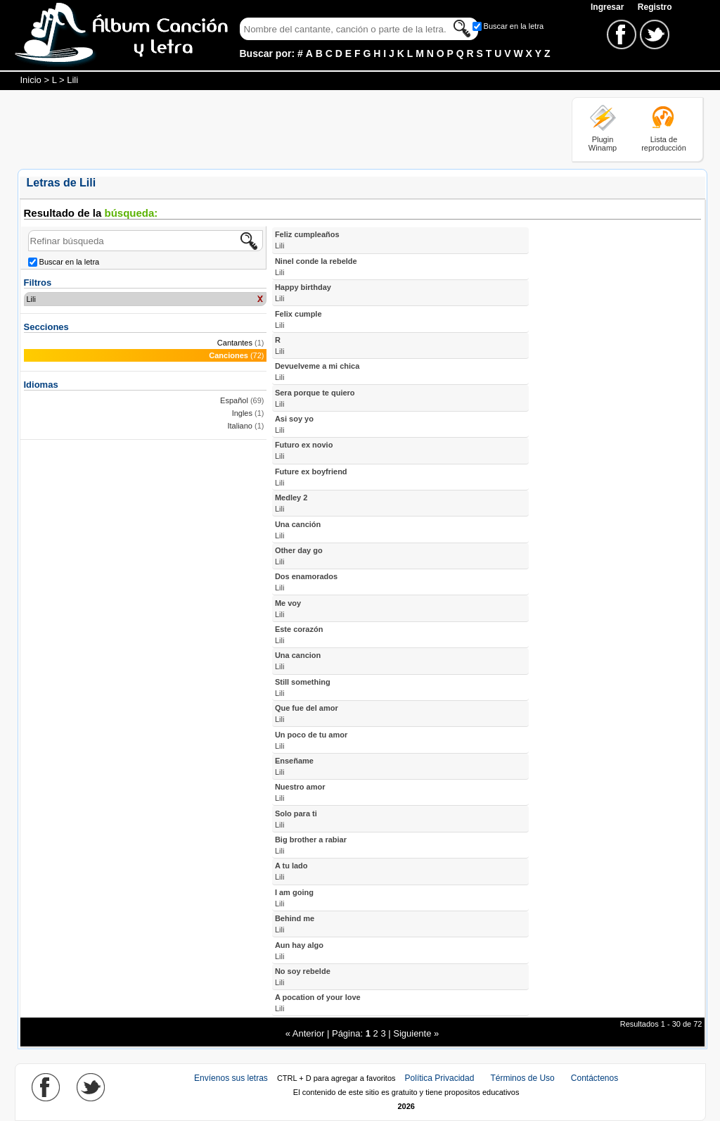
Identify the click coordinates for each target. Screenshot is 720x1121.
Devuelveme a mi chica (317, 371)
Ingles (242, 413)
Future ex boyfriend (311, 477)
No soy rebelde (302, 977)
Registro (655, 7)
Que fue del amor (306, 713)
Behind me (294, 924)
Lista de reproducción (663, 143)
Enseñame (294, 766)
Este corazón (299, 635)
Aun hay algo (299, 951)
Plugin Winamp (603, 143)
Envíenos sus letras (231, 1078)
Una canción (298, 530)
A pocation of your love (318, 1003)
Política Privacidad (440, 1078)
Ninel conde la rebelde (316, 267)
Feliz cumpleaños (307, 240)
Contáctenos (594, 1078)
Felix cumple (298, 319)
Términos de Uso (522, 1078)
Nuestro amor (300, 792)
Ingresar (608, 7)
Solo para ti (296, 819)
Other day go (299, 556)
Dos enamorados (306, 582)
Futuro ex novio (304, 450)
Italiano (240, 426)
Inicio (30, 80)
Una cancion (298, 661)
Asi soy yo (294, 424)
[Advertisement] (273, 128)
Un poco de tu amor (311, 740)
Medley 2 (291, 503)
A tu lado (291, 871)
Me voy (288, 609)
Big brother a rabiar (311, 845)
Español (234, 400)
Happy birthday (303, 293)
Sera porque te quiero (315, 398)
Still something (302, 687)
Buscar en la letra (514, 26)
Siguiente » (416, 1033)
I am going (294, 898)
